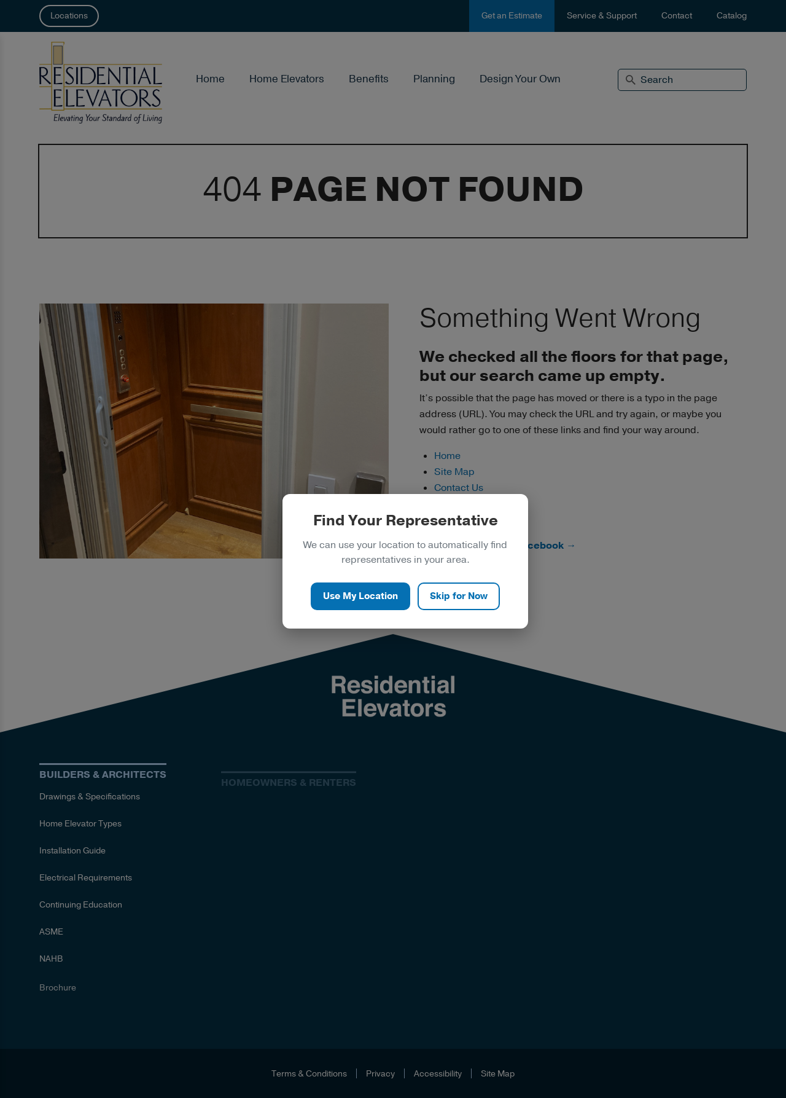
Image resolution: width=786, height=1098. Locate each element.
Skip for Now (459, 596)
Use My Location (360, 596)
